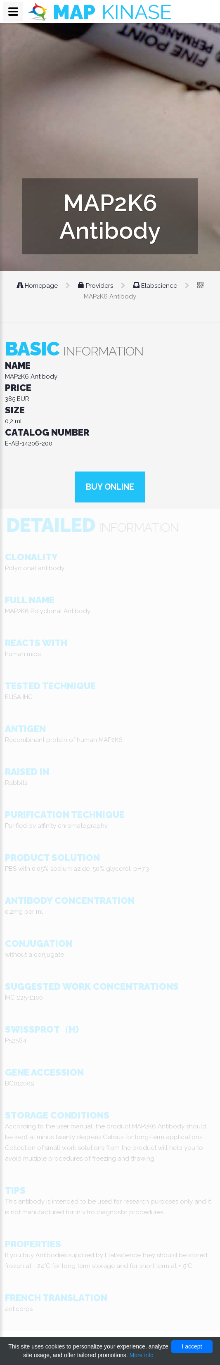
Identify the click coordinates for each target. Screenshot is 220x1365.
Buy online (110, 487)
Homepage (38, 285)
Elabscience (156, 285)
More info (141, 1355)
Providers (96, 285)
